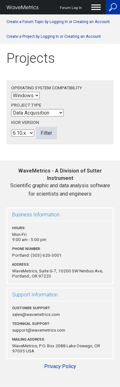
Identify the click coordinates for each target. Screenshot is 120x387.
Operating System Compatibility (46, 87)
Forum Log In (71, 8)
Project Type (26, 105)
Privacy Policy (60, 366)
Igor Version (25, 122)
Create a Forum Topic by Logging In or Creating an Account (58, 22)
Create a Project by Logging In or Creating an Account (53, 36)
